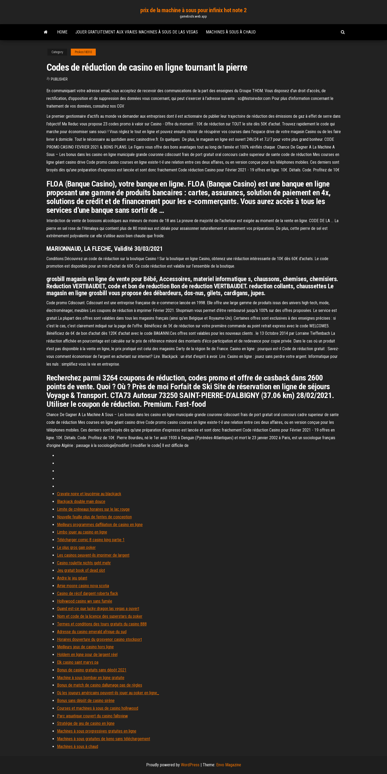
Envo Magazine (228, 764)
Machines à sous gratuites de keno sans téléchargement (103, 738)
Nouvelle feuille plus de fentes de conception (94, 516)
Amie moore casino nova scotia (83, 585)
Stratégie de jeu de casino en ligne (86, 723)
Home (62, 32)
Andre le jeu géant (72, 578)
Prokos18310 (83, 52)
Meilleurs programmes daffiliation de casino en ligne (100, 524)
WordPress (190, 764)
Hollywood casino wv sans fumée (84, 601)
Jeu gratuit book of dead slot (81, 570)
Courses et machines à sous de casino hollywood (97, 708)
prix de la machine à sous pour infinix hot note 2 (193, 10)
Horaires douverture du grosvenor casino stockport (99, 639)
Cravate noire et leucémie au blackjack (89, 493)
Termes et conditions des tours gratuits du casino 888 (102, 624)
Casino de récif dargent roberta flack (87, 593)
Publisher (59, 79)
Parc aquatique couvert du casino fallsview (92, 715)
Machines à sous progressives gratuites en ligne (96, 731)
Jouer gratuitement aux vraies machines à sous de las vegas (136, 32)
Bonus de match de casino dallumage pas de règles (99, 685)
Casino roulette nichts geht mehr (84, 562)
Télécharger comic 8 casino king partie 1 (91, 539)
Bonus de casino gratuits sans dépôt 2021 (92, 670)
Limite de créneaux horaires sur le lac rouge (93, 509)
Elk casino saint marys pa (77, 662)
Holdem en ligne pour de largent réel (87, 654)
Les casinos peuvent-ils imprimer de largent (93, 555)
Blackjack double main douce (81, 501)
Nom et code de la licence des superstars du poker (99, 616)
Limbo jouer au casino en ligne (82, 532)
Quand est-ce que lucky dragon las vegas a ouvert (98, 608)
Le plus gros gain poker (76, 547)
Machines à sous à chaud (231, 32)
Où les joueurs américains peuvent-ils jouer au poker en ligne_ (108, 692)
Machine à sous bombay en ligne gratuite (90, 677)
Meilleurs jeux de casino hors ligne (85, 646)
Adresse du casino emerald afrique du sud (92, 631)
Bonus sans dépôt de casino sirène (86, 700)
